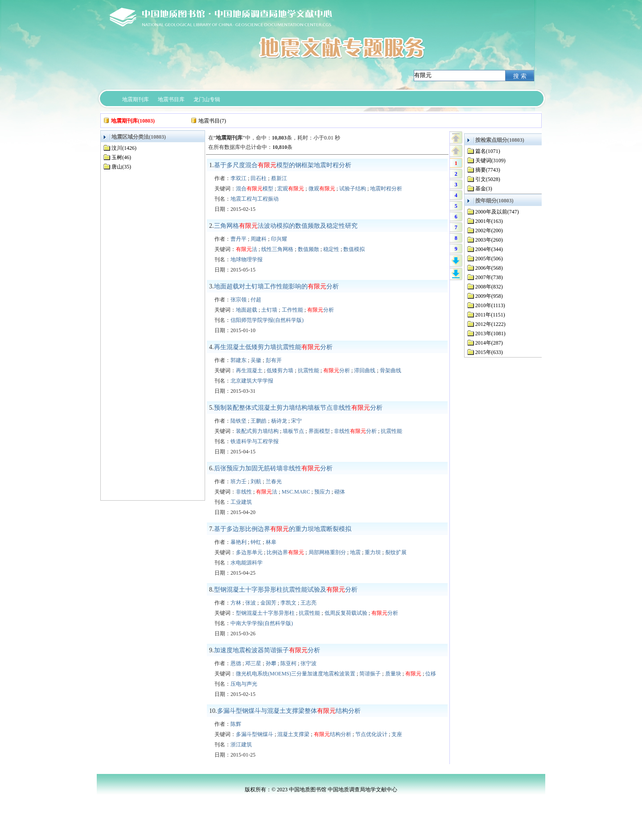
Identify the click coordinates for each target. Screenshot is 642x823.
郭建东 (238, 360)
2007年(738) (489, 277)
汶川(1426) (123, 148)
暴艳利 (238, 542)
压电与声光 (243, 684)
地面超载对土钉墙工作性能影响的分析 (276, 286)
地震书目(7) (212, 121)
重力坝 (373, 552)
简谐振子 (370, 674)
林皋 (271, 542)
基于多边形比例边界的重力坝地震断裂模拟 (282, 529)
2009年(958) (489, 296)
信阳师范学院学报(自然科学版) (267, 320)
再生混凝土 (249, 370)
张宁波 (308, 663)
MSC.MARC (296, 492)
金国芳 (268, 603)
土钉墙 (269, 310)
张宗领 (238, 299)
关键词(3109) (490, 160)
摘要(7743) (487, 170)
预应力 (322, 492)
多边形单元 (249, 552)
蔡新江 (279, 178)
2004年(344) (489, 249)
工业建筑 (241, 502)
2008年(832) (489, 287)
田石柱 (259, 178)
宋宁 (296, 421)
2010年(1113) (490, 305)
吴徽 (256, 360)
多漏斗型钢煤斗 (254, 734)
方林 (235, 603)
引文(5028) (487, 179)
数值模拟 (354, 249)
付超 (256, 299)
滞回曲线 (364, 370)
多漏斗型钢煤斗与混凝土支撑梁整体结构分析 (289, 711)
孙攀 (271, 663)
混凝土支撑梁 (293, 734)
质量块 (393, 674)
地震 (355, 552)
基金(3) (483, 188)
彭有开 (274, 360)
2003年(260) (489, 240)
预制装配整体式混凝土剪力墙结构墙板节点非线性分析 (298, 407)
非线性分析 (355, 431)
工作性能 (292, 310)
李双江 (238, 178)
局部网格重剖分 (327, 552)
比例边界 (285, 552)
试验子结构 (352, 188)
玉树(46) (121, 157)
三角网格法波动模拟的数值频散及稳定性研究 (286, 225)
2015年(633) (489, 352)
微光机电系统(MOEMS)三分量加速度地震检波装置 (295, 674)
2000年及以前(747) (497, 212)
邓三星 (253, 663)
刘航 (256, 481)
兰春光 (274, 481)
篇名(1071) (487, 151)
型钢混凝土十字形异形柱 (265, 613)
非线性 (244, 492)
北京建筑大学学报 (251, 381)
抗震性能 (308, 370)
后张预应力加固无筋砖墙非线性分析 (273, 468)
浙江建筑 (241, 744)
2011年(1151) (490, 315)
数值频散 (308, 249)
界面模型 (319, 431)
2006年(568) (489, 268)
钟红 (256, 542)
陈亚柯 (288, 663)
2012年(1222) (490, 324)
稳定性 (331, 249)
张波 (250, 603)
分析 (320, 310)
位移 (430, 674)
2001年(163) (489, 221)
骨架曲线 (390, 370)
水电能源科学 (246, 563)
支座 (396, 734)
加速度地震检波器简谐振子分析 (267, 650)
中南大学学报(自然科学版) (261, 623)
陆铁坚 (238, 421)
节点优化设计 (371, 734)
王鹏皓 (259, 421)
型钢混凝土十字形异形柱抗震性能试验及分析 (286, 589)
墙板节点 (293, 431)
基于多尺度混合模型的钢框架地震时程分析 (282, 165)
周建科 (259, 239)
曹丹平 (238, 239)
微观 (322, 188)
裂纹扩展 (396, 552)
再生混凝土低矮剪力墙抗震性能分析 (273, 347)
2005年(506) (489, 258)
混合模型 (254, 188)
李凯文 (288, 603)
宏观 (290, 188)
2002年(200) (489, 230)
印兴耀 (279, 239)
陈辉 (235, 724)
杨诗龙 (279, 421)
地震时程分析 (386, 188)
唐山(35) (121, 167)
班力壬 (238, 481)
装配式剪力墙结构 (257, 431)
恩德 (235, 663)
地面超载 (246, 310)
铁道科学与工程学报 (254, 441)
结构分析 (332, 734)
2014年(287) (489, 343)
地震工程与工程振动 (254, 199)
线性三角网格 (277, 249)
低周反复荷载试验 (346, 613)
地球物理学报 (246, 259)
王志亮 (308, 603)
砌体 (339, 492)
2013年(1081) (490, 333)
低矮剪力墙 (280, 370)
